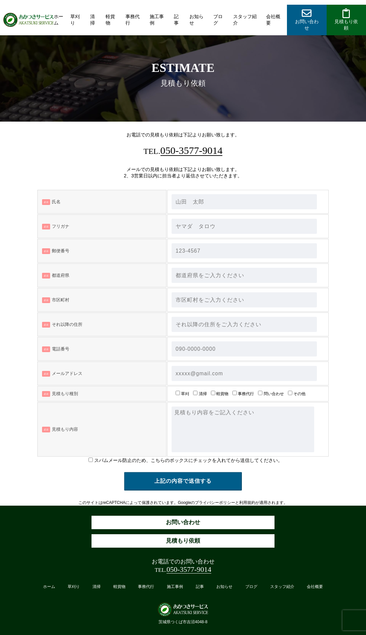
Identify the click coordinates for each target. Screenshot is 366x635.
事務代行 (132, 20)
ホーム (58, 20)
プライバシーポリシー (215, 502)
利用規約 (247, 502)
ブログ (218, 20)
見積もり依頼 (183, 541)
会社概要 (273, 20)
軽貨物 (110, 20)
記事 (176, 20)
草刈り (75, 20)
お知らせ (196, 20)
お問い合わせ (183, 522)
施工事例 (157, 20)
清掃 (92, 20)
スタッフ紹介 (245, 20)
